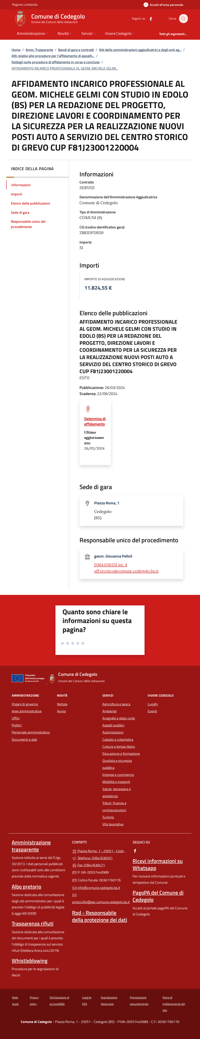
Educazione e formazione (121, 753)
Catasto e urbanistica (117, 739)
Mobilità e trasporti (116, 781)
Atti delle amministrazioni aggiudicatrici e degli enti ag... (140, 49)
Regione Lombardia (25, 4)
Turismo (108, 817)
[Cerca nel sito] (183, 18)
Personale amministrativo (31, 732)
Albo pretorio (26, 886)
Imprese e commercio (118, 774)
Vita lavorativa (112, 824)
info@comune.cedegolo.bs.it (96, 887)
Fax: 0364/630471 (88, 865)
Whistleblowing (29, 960)
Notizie (62, 704)
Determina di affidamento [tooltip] (95, 421)
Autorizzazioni (112, 732)
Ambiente (109, 711)
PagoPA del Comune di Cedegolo (158, 896)
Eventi (152, 711)
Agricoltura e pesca (116, 704)
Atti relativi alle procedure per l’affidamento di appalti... (53, 55)
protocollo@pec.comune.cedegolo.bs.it (100, 899)
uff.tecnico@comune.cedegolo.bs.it (126, 571)
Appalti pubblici (113, 725)
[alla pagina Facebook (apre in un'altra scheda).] (148, 18)
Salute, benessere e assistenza (116, 792)
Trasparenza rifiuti (33, 923)
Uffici (16, 718)
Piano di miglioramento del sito (173, 1003)
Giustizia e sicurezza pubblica (117, 764)
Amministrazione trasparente (31, 845)
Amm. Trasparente (39, 49)
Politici (17, 725)
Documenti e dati (24, 739)
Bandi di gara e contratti (76, 49)
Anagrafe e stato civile (118, 718)
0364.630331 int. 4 (110, 564)
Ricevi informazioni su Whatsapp (158, 864)
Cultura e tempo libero (118, 746)
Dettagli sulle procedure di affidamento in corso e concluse (56, 62)
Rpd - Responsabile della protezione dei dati (99, 916)
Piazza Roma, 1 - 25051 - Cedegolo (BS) (100, 851)
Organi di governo (25, 704)
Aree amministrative (27, 711)
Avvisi (61, 711)
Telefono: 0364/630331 (92, 858)
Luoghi (153, 704)
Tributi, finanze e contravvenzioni (114, 806)
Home (16, 49)
